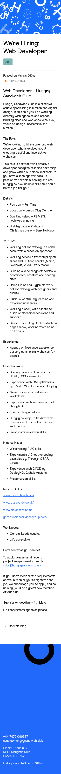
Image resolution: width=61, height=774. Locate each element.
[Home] (11, 10)
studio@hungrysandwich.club (23, 740)
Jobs (8, 62)
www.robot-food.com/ (18, 495)
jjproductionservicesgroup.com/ (25, 517)
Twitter (26, 763)
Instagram (10, 763)
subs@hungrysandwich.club (22, 565)
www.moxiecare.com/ (17, 510)
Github (39, 763)
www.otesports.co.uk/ (18, 502)
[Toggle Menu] (56, 9)
